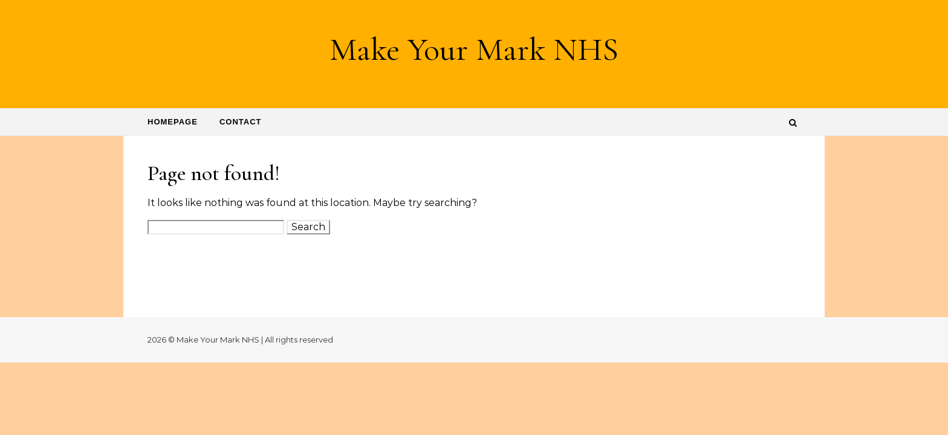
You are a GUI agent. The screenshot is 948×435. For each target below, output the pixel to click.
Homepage (173, 121)
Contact (240, 121)
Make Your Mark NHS (474, 49)
